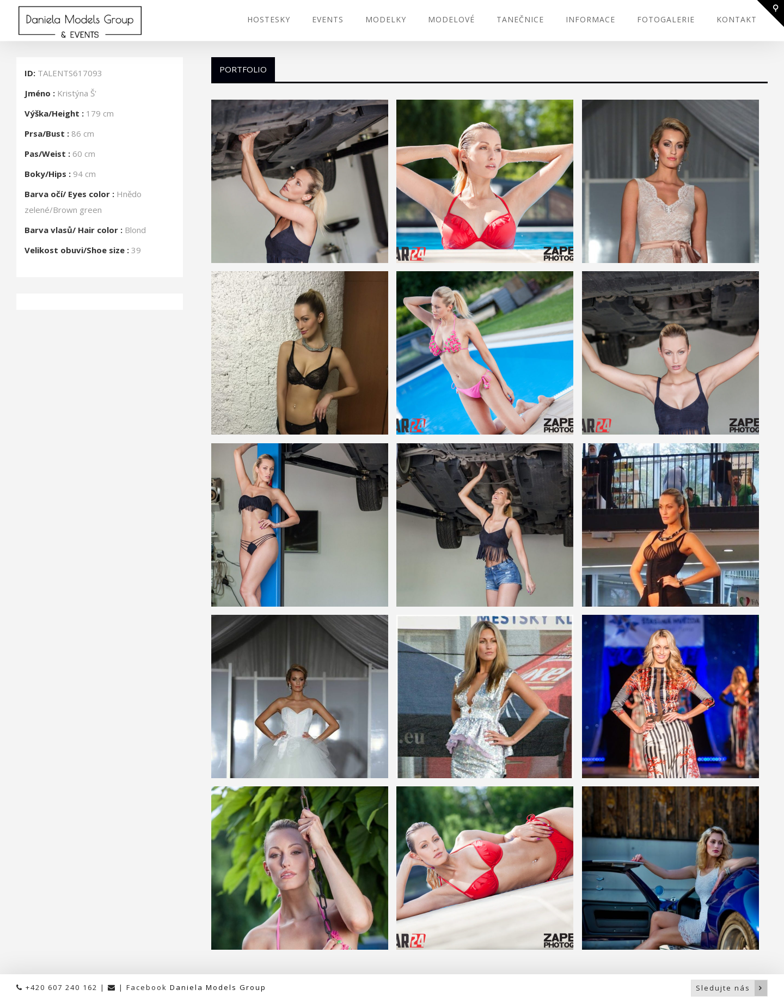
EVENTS (328, 19)
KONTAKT (736, 19)
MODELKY (385, 19)
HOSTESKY (268, 19)
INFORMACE (590, 19)
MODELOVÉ (451, 19)
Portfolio (243, 69)
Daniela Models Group (218, 987)
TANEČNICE (520, 19)
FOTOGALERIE (666, 19)
